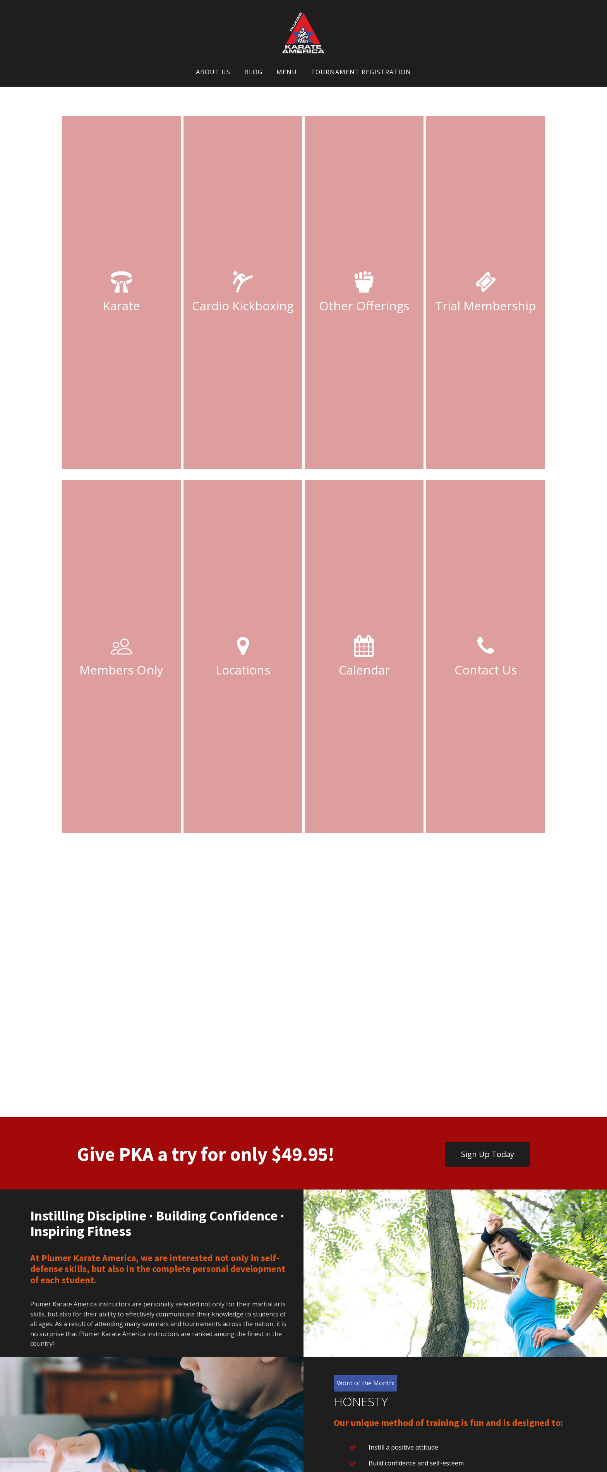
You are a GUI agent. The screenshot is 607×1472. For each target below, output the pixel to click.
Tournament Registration (361, 72)
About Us (213, 72)
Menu (286, 72)
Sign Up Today (487, 1154)
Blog (253, 72)
